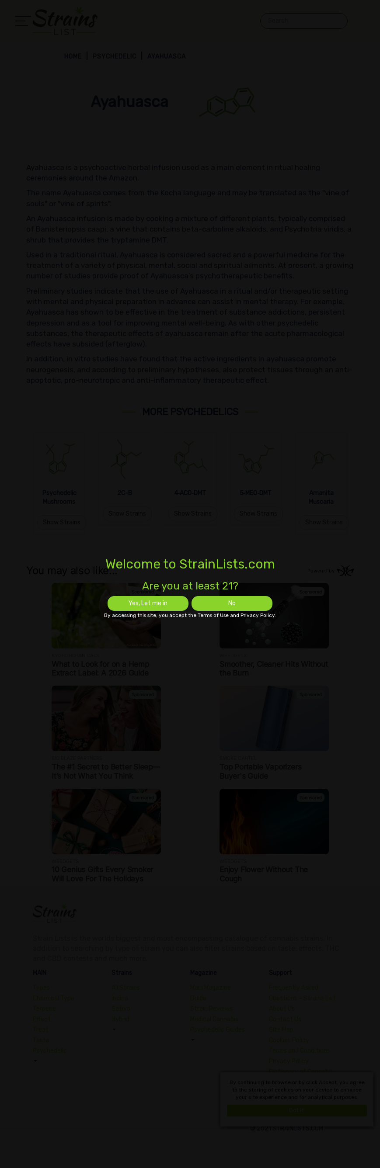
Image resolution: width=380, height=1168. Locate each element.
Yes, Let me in (148, 603)
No (232, 603)
